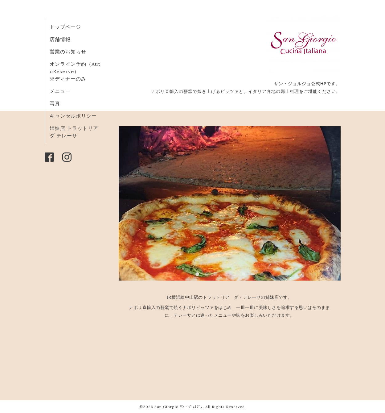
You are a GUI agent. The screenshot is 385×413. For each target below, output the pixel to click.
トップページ (65, 27)
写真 (55, 103)
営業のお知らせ (68, 51)
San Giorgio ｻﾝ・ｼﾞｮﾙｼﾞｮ (178, 406)
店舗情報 (60, 39)
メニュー (60, 91)
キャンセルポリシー (73, 116)
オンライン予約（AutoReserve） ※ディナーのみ (75, 71)
